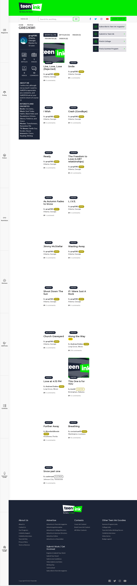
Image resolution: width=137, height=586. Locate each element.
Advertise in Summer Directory (57, 534)
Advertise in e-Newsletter (55, 540)
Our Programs (23, 531)
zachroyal (50, 476)
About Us (22, 525)
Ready (47, 155)
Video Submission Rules (54, 563)
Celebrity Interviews (25, 537)
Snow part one (51, 470)
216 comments (75, 350)
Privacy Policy (23, 543)
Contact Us (22, 528)
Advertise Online (52, 537)
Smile (71, 66)
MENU (24, 20)
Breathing (74, 425)
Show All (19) (50, 36)
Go (76, 20)
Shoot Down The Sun (53, 292)
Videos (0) (63, 39)
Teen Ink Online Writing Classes (112, 531)
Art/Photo (4, 344)
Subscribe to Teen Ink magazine (57, 571)
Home (21, 26)
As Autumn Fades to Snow (53, 202)
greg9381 (49, 73)
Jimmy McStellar (53, 245)
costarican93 (76, 431)
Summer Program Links (110, 525)
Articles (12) (64, 36)
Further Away (51, 425)
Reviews (4, 281)
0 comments (49, 257)
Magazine (4, 31)
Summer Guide (4, 475)
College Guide (4, 549)
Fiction (4, 156)
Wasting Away (76, 245)
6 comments (49, 80)
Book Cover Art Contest (82, 528)
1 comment (48, 215)
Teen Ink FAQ (23, 540)
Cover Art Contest (80, 525)
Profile (30, 26)
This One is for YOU (76, 382)
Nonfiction (4, 218)
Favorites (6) (50, 39)
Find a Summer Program (105, 50)
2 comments (49, 167)
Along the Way (76, 335)
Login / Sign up (118, 20)
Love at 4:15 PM (52, 380)
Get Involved (51, 569)
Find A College (102, 42)
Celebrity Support (24, 534)
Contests (4, 406)
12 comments (74, 395)
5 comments (49, 392)
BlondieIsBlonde (52, 431)
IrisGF (73, 388)
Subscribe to (108, 27)
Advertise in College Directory (56, 531)
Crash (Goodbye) (77, 111)
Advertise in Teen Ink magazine (57, 525)
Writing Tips (50, 566)
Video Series (106, 537)
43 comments (74, 172)
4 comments (74, 77)
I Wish (47, 111)
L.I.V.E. (72, 200)
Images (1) (77, 36)
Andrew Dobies (77, 343)
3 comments (49, 482)
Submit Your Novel (53, 557)
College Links (106, 528)
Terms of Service (24, 546)
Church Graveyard (53, 335)
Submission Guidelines (54, 560)
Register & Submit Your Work (56, 554)
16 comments (74, 437)
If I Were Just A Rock (77, 292)
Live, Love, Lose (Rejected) (52, 67)
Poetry (4, 93)
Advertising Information (54, 528)
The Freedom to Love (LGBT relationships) (77, 158)
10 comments (74, 122)
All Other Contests (80, 531)
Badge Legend (107, 540)
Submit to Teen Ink (103, 35)
